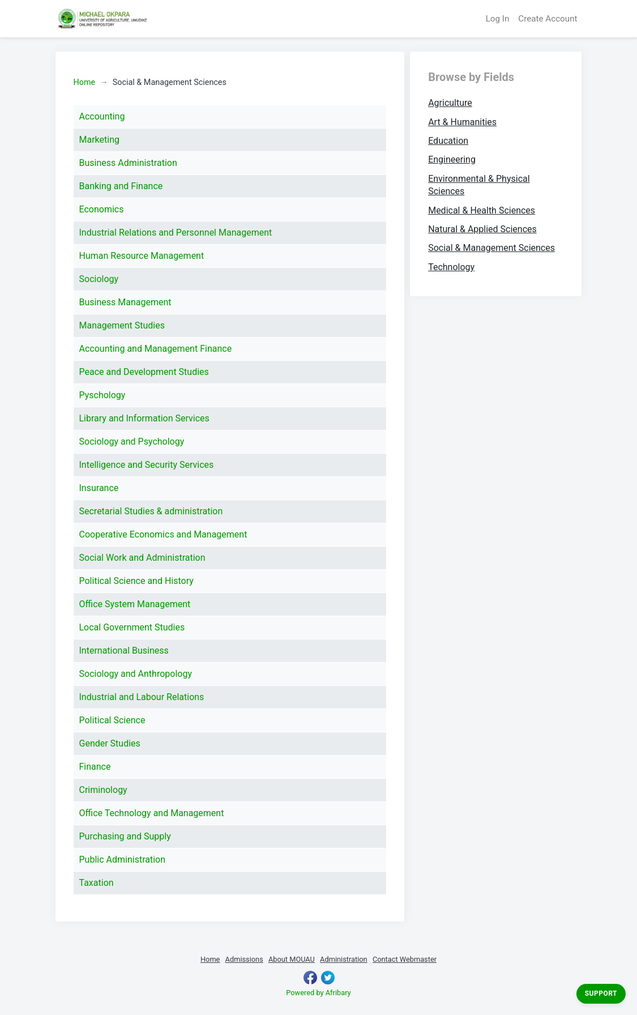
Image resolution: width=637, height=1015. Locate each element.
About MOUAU (291, 959)
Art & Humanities (462, 122)
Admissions (244, 959)
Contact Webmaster (405, 959)
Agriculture (450, 102)
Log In (498, 19)
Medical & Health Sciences (481, 210)
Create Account (547, 19)
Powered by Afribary (318, 992)
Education (448, 140)
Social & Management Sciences (491, 247)
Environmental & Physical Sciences (478, 185)
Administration (343, 959)
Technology (451, 267)
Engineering (452, 159)
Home (85, 82)
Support (601, 993)
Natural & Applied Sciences (482, 229)
